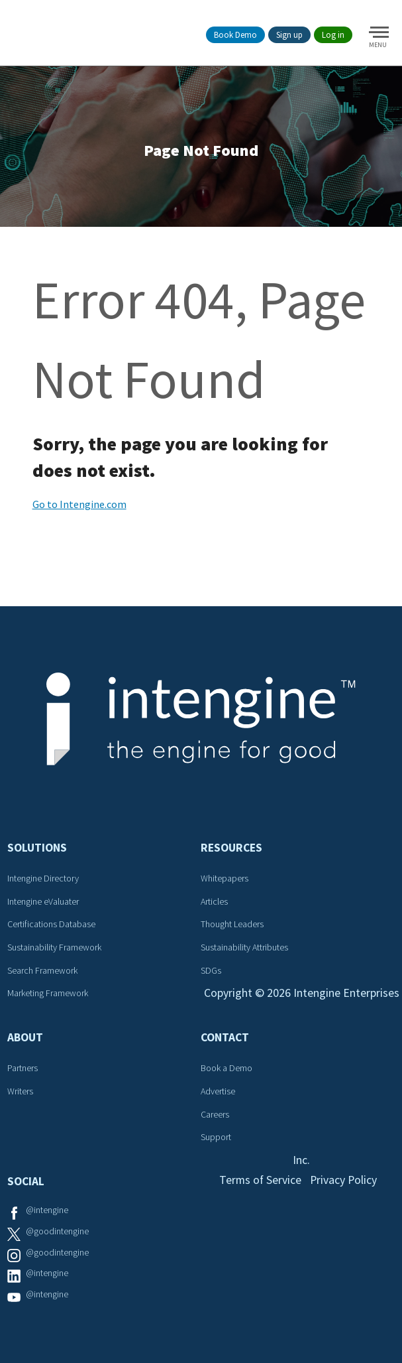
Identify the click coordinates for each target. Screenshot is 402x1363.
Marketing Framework (48, 994)
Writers (21, 1092)
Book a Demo (227, 1069)
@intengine (47, 1211)
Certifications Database (52, 925)
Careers (215, 1115)
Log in (333, 34)
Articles (214, 903)
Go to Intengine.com (79, 504)
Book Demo (235, 34)
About (26, 1038)
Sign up (289, 34)
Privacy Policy (344, 1181)
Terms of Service (259, 1181)
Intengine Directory (43, 879)
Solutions (38, 848)
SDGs (211, 971)
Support (216, 1138)
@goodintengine (57, 1232)
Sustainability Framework (55, 948)
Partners (23, 1069)
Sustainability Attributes (245, 948)
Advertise (218, 1092)
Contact (225, 1038)
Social (26, 1182)
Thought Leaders (232, 925)
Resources (232, 848)
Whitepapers (225, 879)
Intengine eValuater (43, 903)
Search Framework (43, 971)
